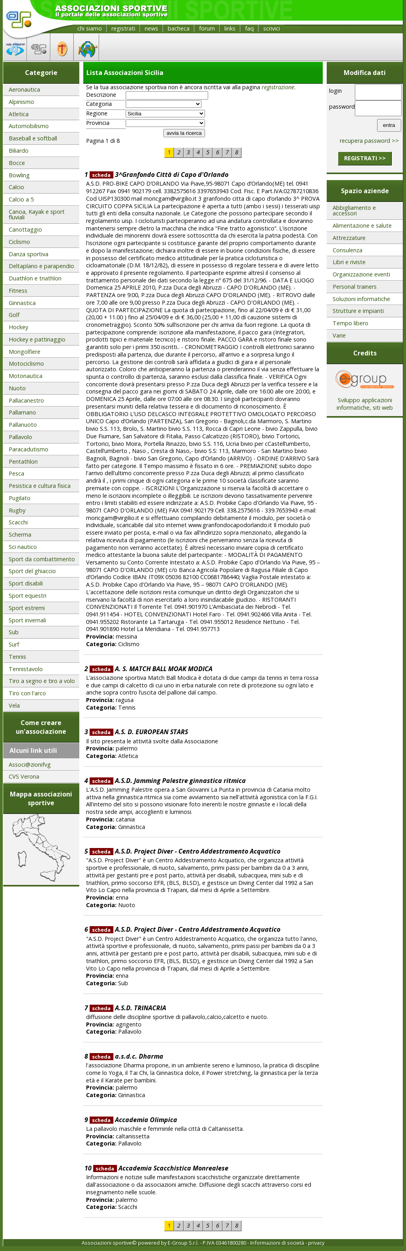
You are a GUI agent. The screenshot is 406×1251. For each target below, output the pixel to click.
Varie (339, 335)
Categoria (99, 103)
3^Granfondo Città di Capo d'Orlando (159, 174)
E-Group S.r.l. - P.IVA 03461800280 (207, 1242)
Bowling (19, 175)
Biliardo (19, 150)
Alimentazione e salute (362, 225)
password (340, 106)
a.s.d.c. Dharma (126, 1056)
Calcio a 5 (21, 199)
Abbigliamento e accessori (354, 210)
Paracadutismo (28, 449)
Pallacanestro (26, 400)
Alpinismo (21, 102)
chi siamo (89, 28)
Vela (14, 705)
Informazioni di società (277, 1242)
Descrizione (101, 94)
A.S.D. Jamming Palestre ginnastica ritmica (168, 780)
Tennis (17, 656)
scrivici (271, 28)
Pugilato (20, 498)
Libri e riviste (349, 262)
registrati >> (365, 158)
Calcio (16, 187)
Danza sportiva (28, 254)
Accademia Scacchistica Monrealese (160, 1168)
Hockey (18, 327)
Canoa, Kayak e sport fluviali (37, 214)
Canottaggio (25, 229)
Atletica (19, 114)
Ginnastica (22, 303)
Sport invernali (27, 620)
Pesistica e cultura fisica (40, 485)
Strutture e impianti (358, 311)
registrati (123, 28)
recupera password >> (369, 140)
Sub (14, 632)
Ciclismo (19, 242)
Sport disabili (26, 583)
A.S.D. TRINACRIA (128, 1007)
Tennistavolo (26, 669)
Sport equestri (27, 595)
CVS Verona (24, 776)
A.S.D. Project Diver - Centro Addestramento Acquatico (185, 851)
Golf (14, 315)
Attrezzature (349, 238)
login (335, 90)
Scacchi (18, 522)
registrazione (278, 87)
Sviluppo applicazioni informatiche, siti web (365, 401)
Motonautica (25, 376)
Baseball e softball (33, 138)
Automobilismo (29, 126)
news (151, 28)
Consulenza (347, 250)
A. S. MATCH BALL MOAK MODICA (151, 668)
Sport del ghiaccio (32, 571)
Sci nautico (23, 547)
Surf (14, 644)
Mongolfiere (24, 351)
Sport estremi (27, 608)
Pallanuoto (23, 424)
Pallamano (22, 412)
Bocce (17, 163)
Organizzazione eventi (361, 274)
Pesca (16, 473)
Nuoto (17, 388)
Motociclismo (26, 363)
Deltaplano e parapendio (41, 266)
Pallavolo (20, 437)
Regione (96, 113)
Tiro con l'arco (27, 693)
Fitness (18, 290)
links (230, 28)
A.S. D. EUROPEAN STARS (139, 731)
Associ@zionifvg (30, 764)
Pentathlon (23, 461)
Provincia (97, 123)
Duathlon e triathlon (35, 278)
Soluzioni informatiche (361, 299)
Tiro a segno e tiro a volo (42, 681)
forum (207, 28)
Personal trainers (355, 286)
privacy (316, 1242)
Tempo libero (350, 323)
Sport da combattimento (42, 559)
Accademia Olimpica (133, 1119)
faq (249, 28)
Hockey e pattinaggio (37, 339)
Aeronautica (24, 89)
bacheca (179, 28)
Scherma (20, 534)
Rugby (17, 510)
